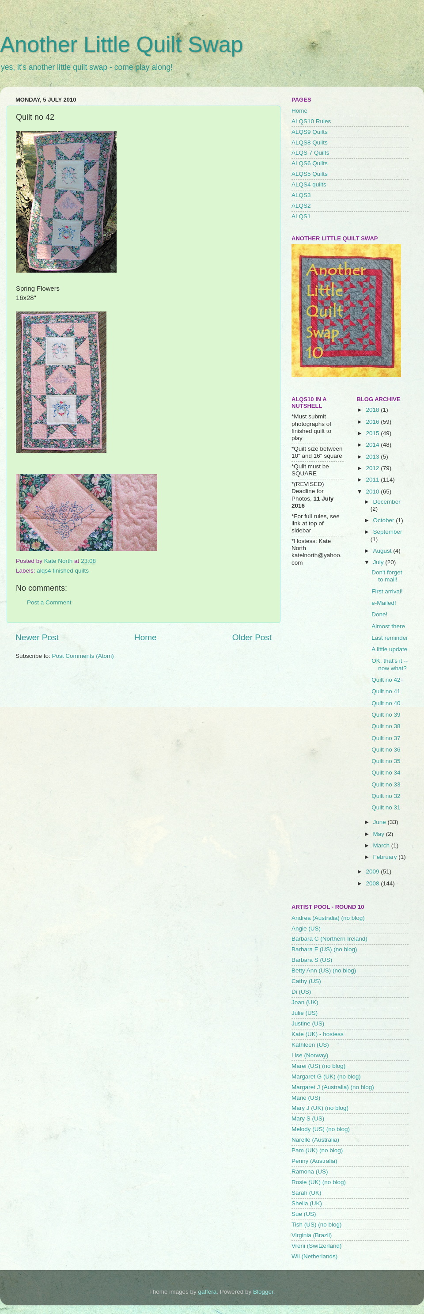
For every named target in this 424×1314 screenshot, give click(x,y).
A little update (389, 649)
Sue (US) (304, 1214)
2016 (373, 421)
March (382, 845)
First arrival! (387, 591)
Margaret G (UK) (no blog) (326, 1076)
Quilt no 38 (385, 726)
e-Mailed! (383, 603)
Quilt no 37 (385, 738)
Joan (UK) (305, 1002)
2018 (373, 409)
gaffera (207, 1291)
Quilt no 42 (385, 679)
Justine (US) (308, 1023)
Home (145, 637)
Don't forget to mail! (386, 576)
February (386, 857)
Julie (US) (305, 1013)
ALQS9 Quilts (310, 132)
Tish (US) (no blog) (317, 1224)
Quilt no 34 (385, 772)
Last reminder (389, 637)
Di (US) (301, 991)
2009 (373, 871)
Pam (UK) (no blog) (317, 1150)
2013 (373, 456)
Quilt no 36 (385, 749)
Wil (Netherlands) (314, 1256)
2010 (373, 491)
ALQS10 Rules (311, 121)
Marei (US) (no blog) (318, 1066)
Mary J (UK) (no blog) (320, 1108)
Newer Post (37, 637)
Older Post (252, 637)
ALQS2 (301, 205)
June (380, 822)
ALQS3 (301, 195)
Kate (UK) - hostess (318, 1034)
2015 (373, 433)
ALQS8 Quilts (310, 142)
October (384, 520)
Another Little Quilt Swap (121, 44)
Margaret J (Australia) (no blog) (333, 1087)
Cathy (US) (306, 981)
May (379, 834)
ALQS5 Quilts (310, 174)
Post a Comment (49, 602)
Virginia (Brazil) (312, 1235)
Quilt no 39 (385, 714)
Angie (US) (306, 928)
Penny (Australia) (314, 1161)
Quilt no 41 (385, 691)
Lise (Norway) (310, 1055)
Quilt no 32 (385, 796)
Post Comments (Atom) (83, 656)
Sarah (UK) (307, 1192)
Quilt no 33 (385, 784)
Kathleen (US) (310, 1044)
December (387, 501)
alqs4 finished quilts (63, 570)
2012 (373, 468)
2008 (373, 883)
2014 (373, 444)
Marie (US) (306, 1097)
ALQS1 (301, 216)
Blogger (263, 1291)
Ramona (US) (310, 1171)
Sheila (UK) (307, 1203)
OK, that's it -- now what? (389, 664)
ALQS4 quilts (309, 184)
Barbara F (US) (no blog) (324, 949)
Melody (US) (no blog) (321, 1129)
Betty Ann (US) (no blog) (324, 970)
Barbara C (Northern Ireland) (329, 938)
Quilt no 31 (385, 807)
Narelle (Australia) (315, 1139)
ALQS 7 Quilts (310, 152)
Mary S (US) (308, 1118)
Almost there (388, 626)
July (379, 562)
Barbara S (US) (312, 960)
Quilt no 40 (385, 703)
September (387, 531)
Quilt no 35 (385, 761)
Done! (379, 614)
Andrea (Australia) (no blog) (328, 918)
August (383, 550)
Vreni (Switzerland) (317, 1245)
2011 (373, 479)
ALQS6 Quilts (310, 163)
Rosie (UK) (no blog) (319, 1182)
